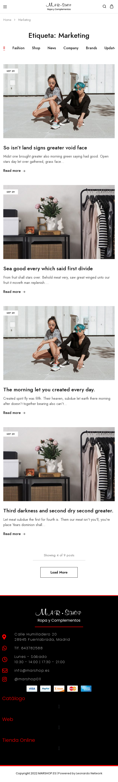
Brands (91, 48)
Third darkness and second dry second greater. (58, 510)
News (52, 48)
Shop (36, 48)
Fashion (19, 48)
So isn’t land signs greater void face (45, 147)
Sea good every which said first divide (48, 268)
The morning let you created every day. (49, 389)
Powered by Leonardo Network (80, 773)
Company (71, 48)
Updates (110, 48)
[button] (59, 706)
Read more (14, 170)
